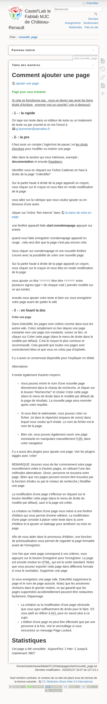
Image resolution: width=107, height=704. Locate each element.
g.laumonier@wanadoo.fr (33, 129)
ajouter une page (27, 83)
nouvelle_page (28, 37)
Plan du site (91, 27)
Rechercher (96, 13)
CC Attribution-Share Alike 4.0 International (67, 681)
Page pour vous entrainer (29, 92)
